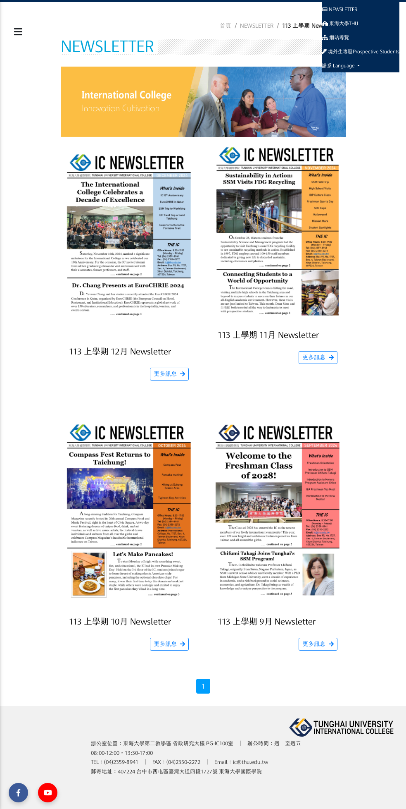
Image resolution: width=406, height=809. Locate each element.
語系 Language (339, 65)
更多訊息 (169, 374)
